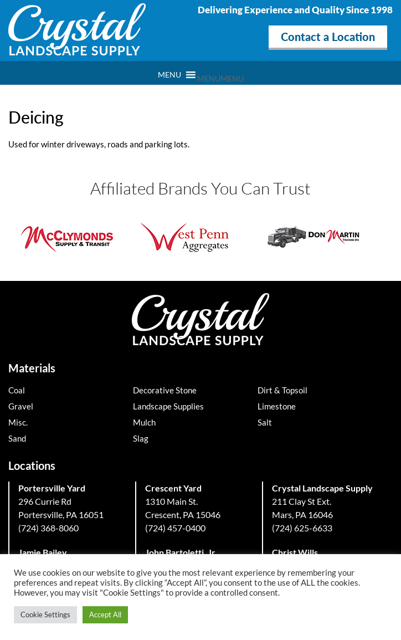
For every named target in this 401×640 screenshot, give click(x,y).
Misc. (18, 422)
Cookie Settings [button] (45, 614)
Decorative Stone (165, 390)
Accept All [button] (105, 614)
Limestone (277, 406)
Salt (265, 422)
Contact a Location (328, 36)
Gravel (20, 406)
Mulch (144, 422)
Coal (16, 390)
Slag (140, 438)
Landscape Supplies (168, 406)
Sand (17, 438)
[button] (220, 78)
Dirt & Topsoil (282, 390)
